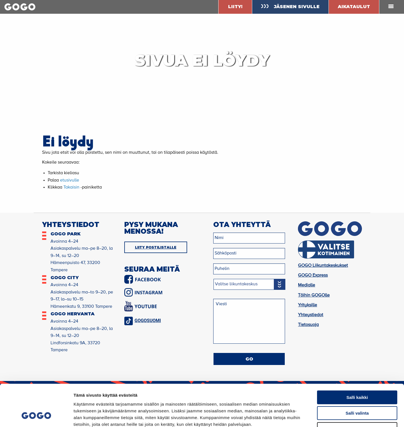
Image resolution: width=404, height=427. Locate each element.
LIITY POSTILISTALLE (155, 247)
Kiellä (357, 391)
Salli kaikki (357, 359)
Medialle (306, 285)
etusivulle (69, 180)
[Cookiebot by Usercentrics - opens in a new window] (36, 416)
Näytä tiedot (300, 416)
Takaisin (71, 187)
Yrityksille (307, 305)
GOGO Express (313, 275)
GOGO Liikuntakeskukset (323, 265)
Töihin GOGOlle (314, 295)
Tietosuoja (308, 325)
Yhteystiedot (310, 315)
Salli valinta (357, 375)
